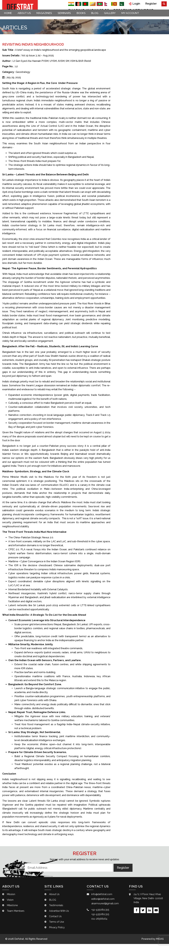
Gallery (119, 18)
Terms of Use (56, 924)
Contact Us (55, 919)
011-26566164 (99, 921)
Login (136, 3)
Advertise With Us (59, 913)
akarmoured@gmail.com (105, 906)
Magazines (48, 18)
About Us (27, 18)
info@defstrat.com (101, 897)
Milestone (12, 908)
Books (88, 18)
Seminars (70, 18)
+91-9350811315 (100, 912)
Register (152, 3)
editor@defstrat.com (102, 902)
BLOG (103, 18)
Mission (11, 897)
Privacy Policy (57, 930)
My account (141, 18)
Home (9, 18)
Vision (10, 902)
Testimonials (56, 908)
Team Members (15, 913)
